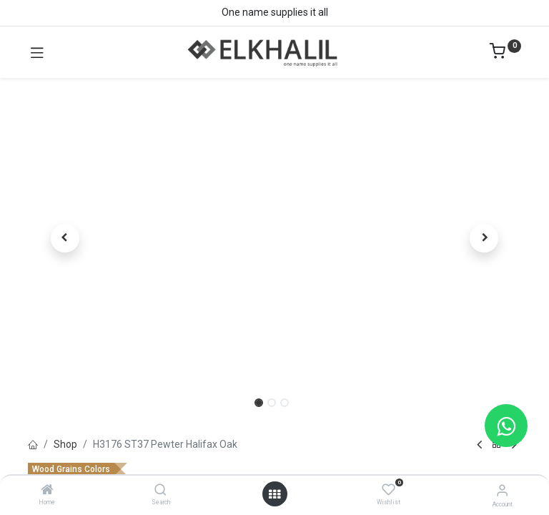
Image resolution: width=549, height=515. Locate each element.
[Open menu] (274, 494)
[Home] (47, 490)
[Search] (160, 490)
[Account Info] (502, 490)
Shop (65, 444)
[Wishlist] (388, 490)
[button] (65, 238)
